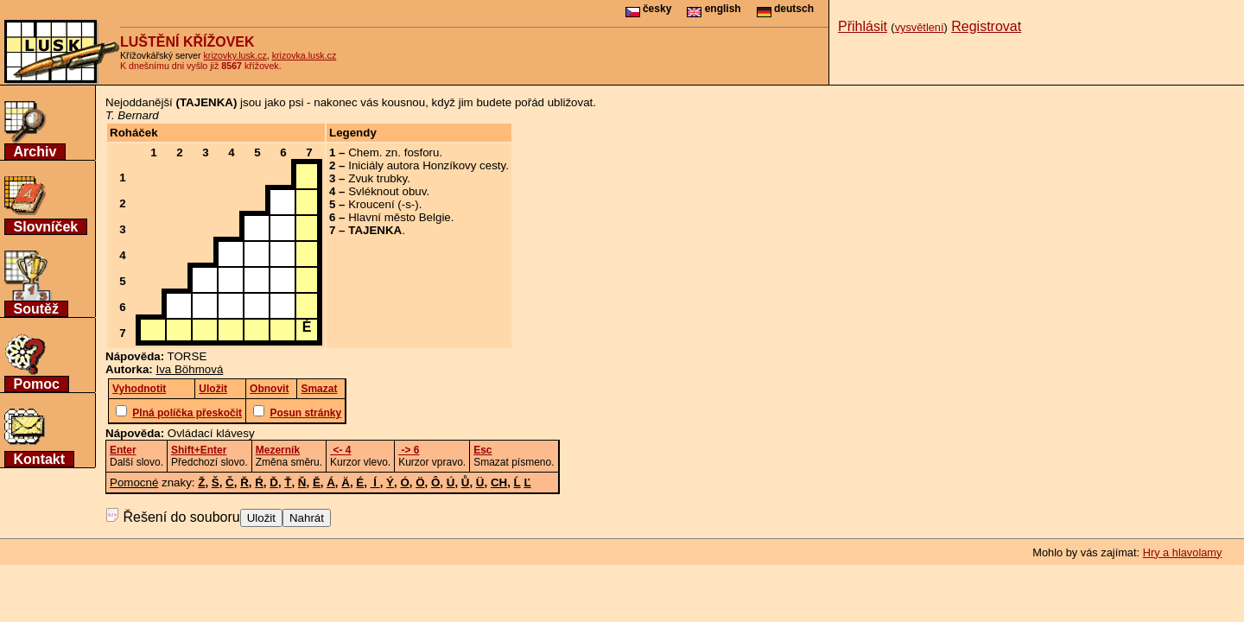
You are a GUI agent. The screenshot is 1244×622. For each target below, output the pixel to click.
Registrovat (986, 26)
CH (499, 482)
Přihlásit (862, 26)
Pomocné (134, 482)
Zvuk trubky (377, 178)
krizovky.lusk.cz (235, 55)
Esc (482, 450)
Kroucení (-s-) (383, 204)
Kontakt (40, 459)
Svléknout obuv (387, 191)
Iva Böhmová (190, 369)
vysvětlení (919, 27)
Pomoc (37, 384)
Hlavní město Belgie (399, 217)
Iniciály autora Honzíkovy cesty (426, 165)
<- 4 (340, 450)
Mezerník (278, 450)
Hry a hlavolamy (1182, 552)
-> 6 (408, 450)
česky (648, 9)
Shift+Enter (198, 450)
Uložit (261, 517)
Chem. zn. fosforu (393, 152)
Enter (123, 450)
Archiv (35, 151)
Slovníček (46, 226)
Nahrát (306, 517)
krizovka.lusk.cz (304, 55)
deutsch (785, 9)
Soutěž (36, 308)
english (713, 9)
